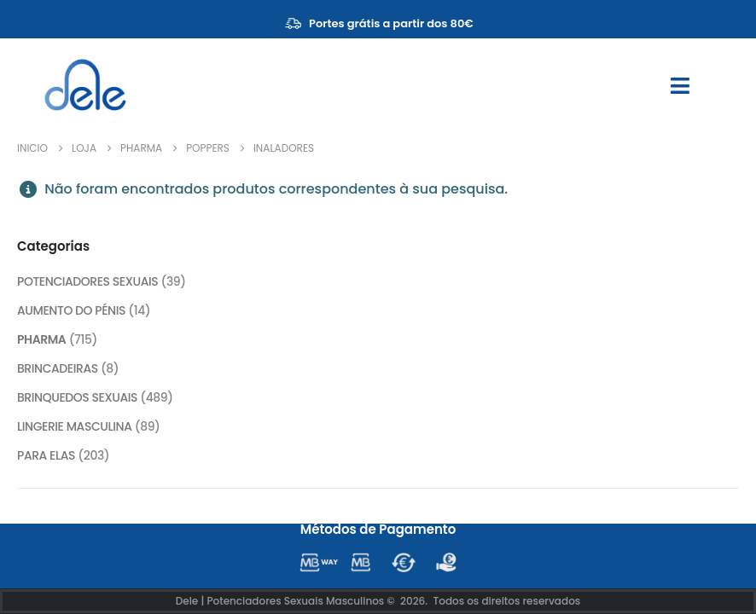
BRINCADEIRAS (57, 369)
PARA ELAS (46, 456)
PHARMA (42, 340)
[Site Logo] (85, 85)
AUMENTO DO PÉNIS (71, 311)
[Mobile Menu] (680, 85)
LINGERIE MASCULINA (74, 427)
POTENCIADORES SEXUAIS (88, 282)
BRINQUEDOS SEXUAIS (77, 398)
